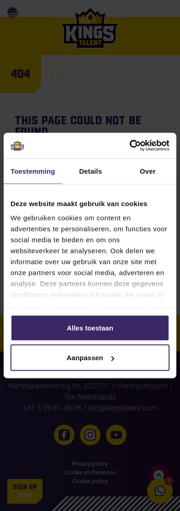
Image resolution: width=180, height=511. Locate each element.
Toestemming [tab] (33, 171)
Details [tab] (90, 171)
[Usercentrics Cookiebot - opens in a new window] (130, 146)
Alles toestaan (90, 327)
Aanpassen (90, 358)
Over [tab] (148, 171)
